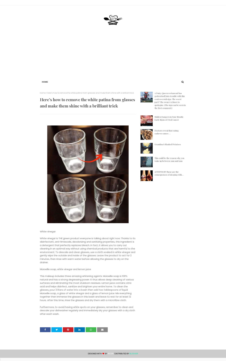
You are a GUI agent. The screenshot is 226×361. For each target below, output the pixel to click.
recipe (111, 353)
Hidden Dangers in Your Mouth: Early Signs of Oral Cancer (169, 118)
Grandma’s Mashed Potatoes (168, 144)
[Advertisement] (113, 57)
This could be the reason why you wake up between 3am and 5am (169, 159)
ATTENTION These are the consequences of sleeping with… (169, 173)
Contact (44, 3)
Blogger (134, 353)
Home (42, 93)
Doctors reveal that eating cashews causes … (167, 132)
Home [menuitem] (45, 81)
